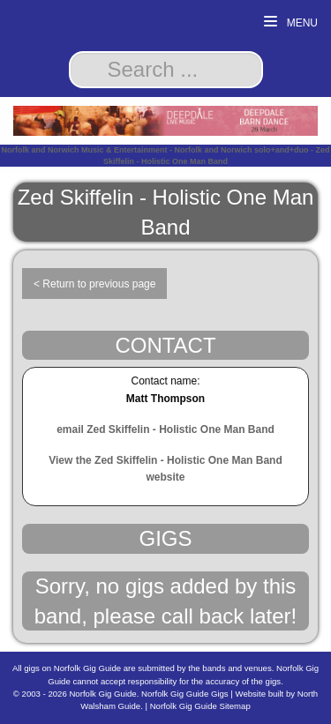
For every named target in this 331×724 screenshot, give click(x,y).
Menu (291, 22)
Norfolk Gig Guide (102, 693)
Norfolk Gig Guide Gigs (185, 693)
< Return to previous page (94, 284)
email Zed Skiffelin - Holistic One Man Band (165, 429)
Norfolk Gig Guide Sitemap (200, 706)
